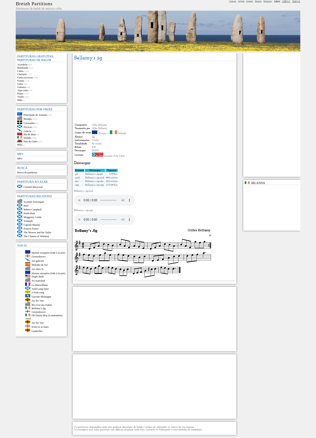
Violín (20, 96)
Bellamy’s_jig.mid (94, 177)
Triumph (28, 220)
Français (232, 1)
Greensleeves (39, 256)
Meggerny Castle (33, 217)
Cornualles (29, 123)
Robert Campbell (33, 209)
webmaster (165, 429)
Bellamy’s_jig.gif (94, 174)
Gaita (20, 83)
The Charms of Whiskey (36, 236)
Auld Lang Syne (40, 288)
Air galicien (38, 260)
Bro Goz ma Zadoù (42, 304)
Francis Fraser (31, 228)
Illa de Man (30, 134)
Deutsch (258, 1)
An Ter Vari (38, 300)
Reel (26, 205)
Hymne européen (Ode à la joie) (48, 252)
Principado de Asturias (35, 114)
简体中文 (296, 1)
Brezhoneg (267, 1)
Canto (20, 70)
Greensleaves (39, 311)
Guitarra (21, 87)
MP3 (19, 158)
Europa (103, 133)
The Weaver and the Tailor (37, 232)
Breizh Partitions (34, 3)
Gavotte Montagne (41, 296)
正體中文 (286, 1)
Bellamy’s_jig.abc (94, 181)
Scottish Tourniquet (34, 201)
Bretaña (28, 118)
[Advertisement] (154, 92)
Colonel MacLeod (33, 186)
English (241, 1)
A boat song (38, 292)
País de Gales (31, 141)
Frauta (20, 80)
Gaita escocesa (25, 77)
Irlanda (27, 137)
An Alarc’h (37, 269)
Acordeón (22, 64)
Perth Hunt (29, 213)
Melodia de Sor (40, 264)
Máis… (21, 99)
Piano (20, 93)
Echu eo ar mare (40, 326)
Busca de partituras (27, 172)
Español (249, 1)
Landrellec (37, 330)
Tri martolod (38, 280)
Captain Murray (32, 224)
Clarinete (22, 74)
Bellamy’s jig (39, 308)
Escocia (28, 126)
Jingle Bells (38, 276)
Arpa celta (22, 90)
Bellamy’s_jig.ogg (94, 185)
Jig (93, 136)
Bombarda (22, 67)
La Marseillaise (40, 284)
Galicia (27, 130)
